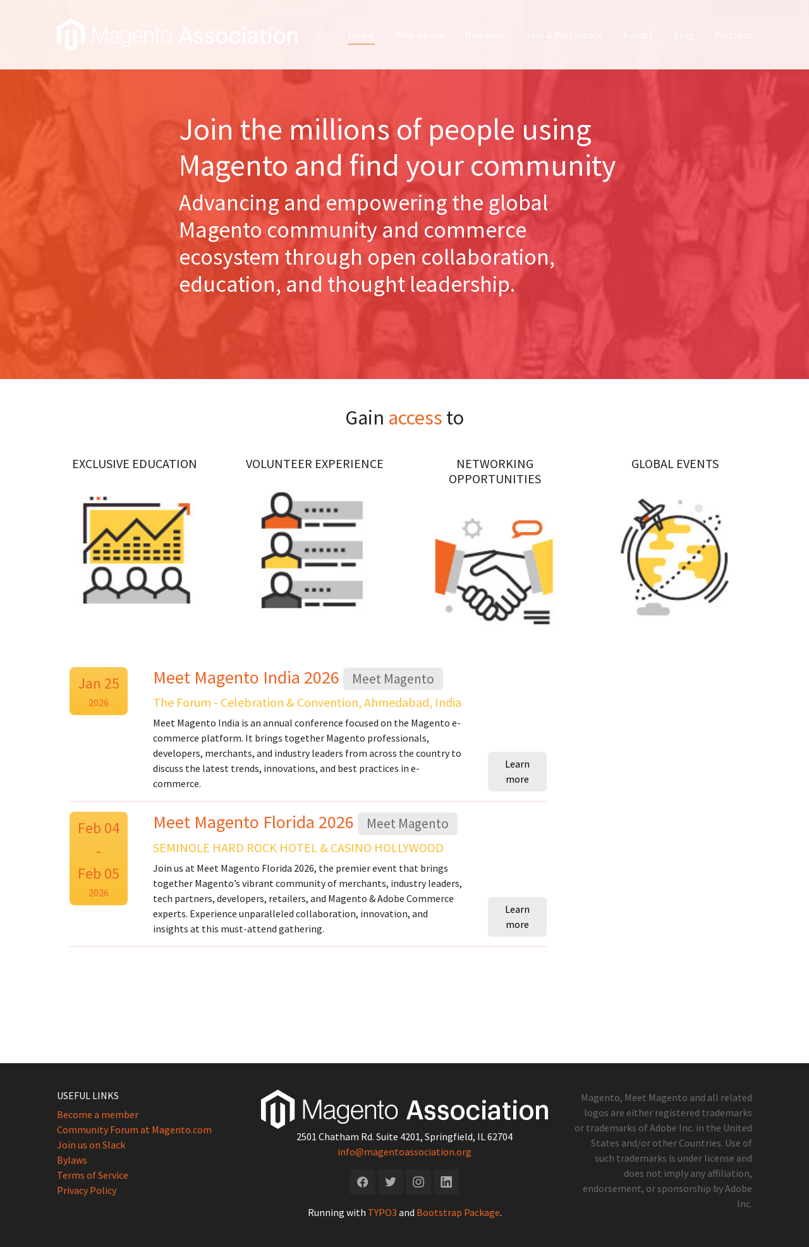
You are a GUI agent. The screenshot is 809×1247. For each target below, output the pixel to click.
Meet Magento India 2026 (248, 677)
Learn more (517, 771)
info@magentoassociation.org (404, 1151)
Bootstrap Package (458, 1211)
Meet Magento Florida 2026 (255, 821)
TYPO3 (382, 1211)
